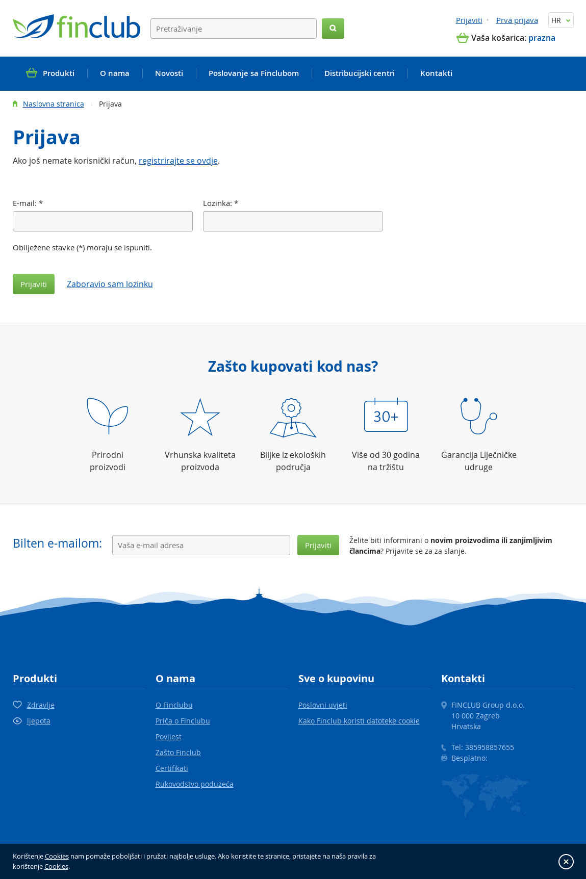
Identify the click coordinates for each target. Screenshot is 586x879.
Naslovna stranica (53, 104)
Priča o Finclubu (183, 721)
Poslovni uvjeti (322, 705)
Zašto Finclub (178, 752)
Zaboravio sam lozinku (110, 284)
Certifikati (172, 768)
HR (561, 20)
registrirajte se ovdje (178, 160)
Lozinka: (220, 203)
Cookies (57, 856)
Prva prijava (517, 20)
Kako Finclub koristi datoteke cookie (359, 721)
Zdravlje (41, 705)
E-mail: (28, 203)
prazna (541, 37)
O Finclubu (174, 705)
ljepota (38, 721)
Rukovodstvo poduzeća (195, 784)
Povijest (169, 736)
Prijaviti (469, 20)
